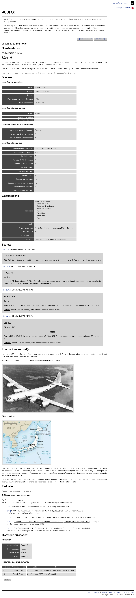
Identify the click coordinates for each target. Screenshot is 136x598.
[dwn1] (9, 522)
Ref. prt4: (6, 249)
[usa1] (9, 507)
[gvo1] (9, 518)
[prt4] (9, 511)
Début (96, 592)
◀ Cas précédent (85, 39)
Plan (119, 592)
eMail (90, 592)
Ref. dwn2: (6, 316)
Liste (125, 592)
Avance (112, 592)
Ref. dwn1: (6, 290)
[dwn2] (9, 528)
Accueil (127, 3)
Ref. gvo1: (6, 266)
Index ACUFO (116, 3)
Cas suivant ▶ (100, 39)
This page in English (124, 8)
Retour (104, 592)
